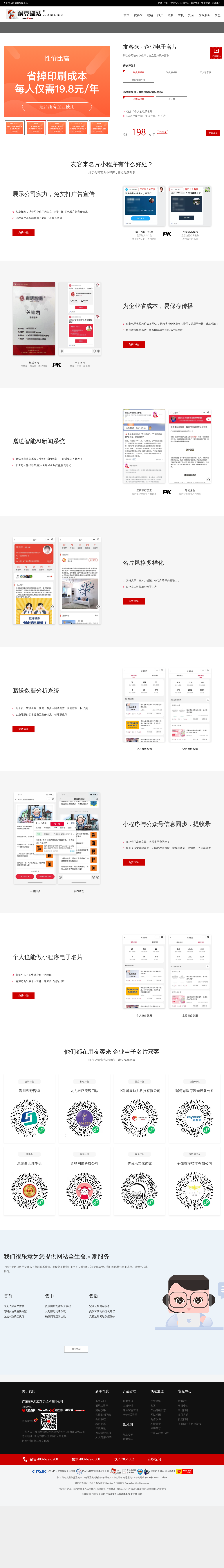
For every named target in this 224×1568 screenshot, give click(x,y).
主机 (181, 15)
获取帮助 (76, 1339)
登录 (160, 3)
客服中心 (183, 1396)
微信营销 (99, 1467)
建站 (150, 15)
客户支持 (195, 3)
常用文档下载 (103, 1405)
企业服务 (204, 15)
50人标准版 (171, 72)
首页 (126, 15)
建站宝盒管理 (130, 1400)
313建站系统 (87, 1467)
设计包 (172, 99)
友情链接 (156, 1414)
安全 (191, 15)
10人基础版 (138, 72)
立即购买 (208, 135)
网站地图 (156, 1405)
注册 (166, 3)
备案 (153, 1396)
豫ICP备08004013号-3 (156, 1467)
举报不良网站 (153, 1461)
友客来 (138, 15)
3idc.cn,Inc (129, 1473)
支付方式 (183, 1405)
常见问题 (183, 1400)
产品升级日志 (158, 1400)
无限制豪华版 (138, 79)
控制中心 (174, 3)
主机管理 (128, 1396)
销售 (44, 1449)
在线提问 (154, 1449)
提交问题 (183, 1409)
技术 (86, 1449)
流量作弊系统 (73, 1467)
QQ (124, 1449)
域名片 (108, 1467)
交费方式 (205, 3)
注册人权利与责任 (161, 1423)
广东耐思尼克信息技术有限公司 (42, 1391)
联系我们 (216, 3)
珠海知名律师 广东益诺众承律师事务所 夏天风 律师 (117, 1484)
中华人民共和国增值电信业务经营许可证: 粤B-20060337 (53, 1422)
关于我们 (28, 1381)
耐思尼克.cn (129, 1467)
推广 (160, 15)
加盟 (218, 15)
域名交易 (128, 1425)
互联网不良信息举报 (189, 1414)
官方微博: (30, 1411)
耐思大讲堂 (101, 1396)
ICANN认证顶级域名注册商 (92, 1461)
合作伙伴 (156, 1409)
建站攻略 (100, 1400)
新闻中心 (184, 3)
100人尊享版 (204, 72)
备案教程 (100, 1409)
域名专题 (100, 1414)
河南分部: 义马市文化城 (35, 1431)
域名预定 (128, 1429)
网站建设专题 (103, 1423)
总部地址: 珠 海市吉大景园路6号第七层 (44, 1426)
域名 (171, 15)
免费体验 (23, 233)
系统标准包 (138, 99)
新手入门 (100, 1391)
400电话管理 (130, 1405)
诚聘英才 (156, 1418)
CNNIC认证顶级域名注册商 (53, 1461)
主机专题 (100, 1418)
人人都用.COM (103, 1427)
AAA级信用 (179, 1461)
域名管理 (128, 1391)
